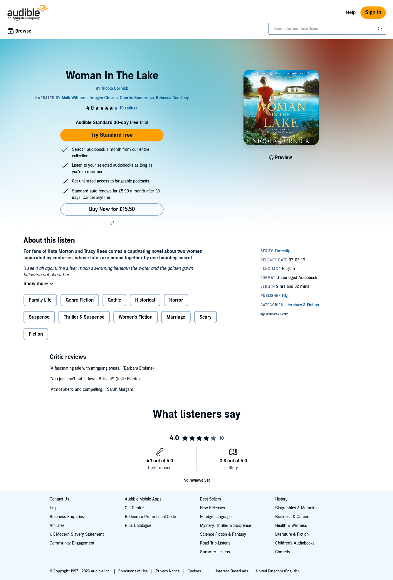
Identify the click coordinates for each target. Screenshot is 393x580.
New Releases (212, 507)
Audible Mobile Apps (143, 499)
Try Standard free (112, 135)
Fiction (36, 334)
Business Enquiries (67, 516)
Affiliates (57, 525)
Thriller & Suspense (84, 317)
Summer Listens (215, 551)
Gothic (114, 300)
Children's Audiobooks (295, 543)
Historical (145, 300)
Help (351, 13)
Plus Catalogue (138, 525)
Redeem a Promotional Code (150, 516)
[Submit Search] (380, 29)
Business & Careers (292, 516)
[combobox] (327, 29)
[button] (112, 222)
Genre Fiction (80, 300)
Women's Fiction (135, 317)
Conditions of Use (133, 571)
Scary (205, 317)
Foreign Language (215, 516)
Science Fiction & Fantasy (223, 534)
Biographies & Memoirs (296, 507)
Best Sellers (210, 499)
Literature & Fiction (292, 534)
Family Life (40, 300)
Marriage (176, 317)
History (281, 499)
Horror (176, 300)
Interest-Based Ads (232, 571)
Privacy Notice (168, 571)
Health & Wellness (291, 525)
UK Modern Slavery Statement (77, 534)
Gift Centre (134, 507)
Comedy (282, 551)
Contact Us (59, 499)
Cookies (195, 571)
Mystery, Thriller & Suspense (225, 525)
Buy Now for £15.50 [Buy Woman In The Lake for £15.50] (112, 209)
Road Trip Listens (215, 543)
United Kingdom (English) (277, 571)
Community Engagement (72, 543)
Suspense (39, 317)
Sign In (373, 12)
